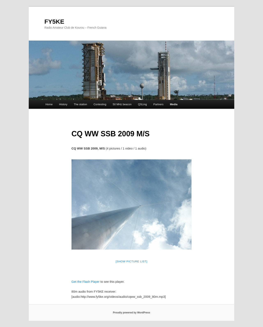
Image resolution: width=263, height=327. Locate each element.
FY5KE (54, 21)
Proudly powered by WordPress (131, 312)
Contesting (99, 104)
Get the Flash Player (86, 281)
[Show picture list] (131, 261)
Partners (158, 104)
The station (80, 104)
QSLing (142, 104)
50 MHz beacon (122, 104)
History (63, 104)
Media (174, 104)
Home (49, 104)
